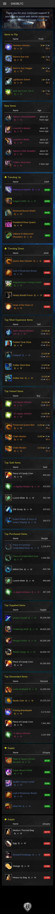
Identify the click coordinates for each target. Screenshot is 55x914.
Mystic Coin (18, 700)
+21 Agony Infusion (22, 413)
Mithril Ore (18, 569)
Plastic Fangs (19, 652)
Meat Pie (17, 806)
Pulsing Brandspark (22, 710)
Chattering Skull (20, 629)
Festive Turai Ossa (22, 342)
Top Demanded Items (15, 676)
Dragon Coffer (20, 201)
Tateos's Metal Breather (24, 116)
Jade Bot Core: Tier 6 (23, 91)
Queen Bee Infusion (22, 261)
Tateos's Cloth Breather (24, 151)
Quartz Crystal (20, 618)
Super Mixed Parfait (22, 770)
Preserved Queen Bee (23, 425)
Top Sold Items (12, 462)
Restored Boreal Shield (24, 211)
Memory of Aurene (22, 189)
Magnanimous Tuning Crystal (27, 282)
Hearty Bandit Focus (23, 295)
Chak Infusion (19, 436)
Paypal (40, 20)
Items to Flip (11, 34)
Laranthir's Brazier (22, 128)
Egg (15, 843)
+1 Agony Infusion (21, 486)
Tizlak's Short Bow (22, 162)
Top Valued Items (13, 391)
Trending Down (14, 248)
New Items (10, 105)
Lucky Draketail (20, 689)
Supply (9, 748)
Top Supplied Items (14, 605)
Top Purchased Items (15, 534)
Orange (16, 866)
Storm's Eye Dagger (22, 68)
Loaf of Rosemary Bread (25, 271)
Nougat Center (20, 640)
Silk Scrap (18, 509)
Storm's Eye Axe (21, 56)
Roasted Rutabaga (22, 854)
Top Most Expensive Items (18, 319)
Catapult (17, 355)
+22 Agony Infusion (22, 402)
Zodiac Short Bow (21, 365)
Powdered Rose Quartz (24, 222)
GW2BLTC (17, 3)
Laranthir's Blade (21, 139)
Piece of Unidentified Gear (25, 556)
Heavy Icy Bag (20, 877)
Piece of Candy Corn (23, 473)
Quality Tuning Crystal (23, 781)
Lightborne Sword (21, 79)
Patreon (27, 23)
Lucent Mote (19, 498)
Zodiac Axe (18, 378)
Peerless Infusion (21, 45)
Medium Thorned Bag (23, 830)
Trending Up (12, 177)
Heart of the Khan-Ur (23, 305)
